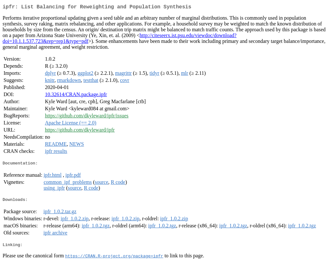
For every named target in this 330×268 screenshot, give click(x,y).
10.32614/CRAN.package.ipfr (76, 95)
